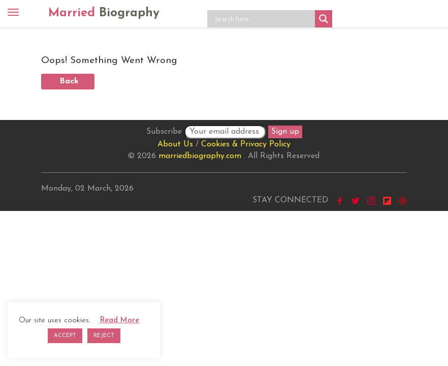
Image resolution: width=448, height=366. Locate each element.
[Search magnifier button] (323, 18)
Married (103, 13)
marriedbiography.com (199, 156)
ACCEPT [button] (65, 336)
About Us (175, 144)
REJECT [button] (103, 336)
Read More (119, 320)
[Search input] (263, 18)
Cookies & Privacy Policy (246, 144)
